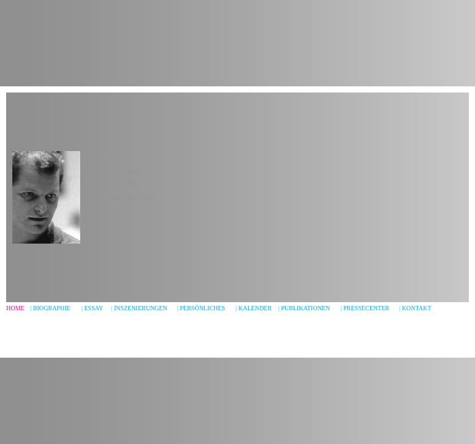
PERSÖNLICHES (202, 308)
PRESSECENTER (366, 308)
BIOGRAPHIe (52, 308)
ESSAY (94, 308)
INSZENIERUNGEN (141, 308)
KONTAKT (417, 308)
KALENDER (255, 308)
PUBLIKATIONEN (305, 308)
